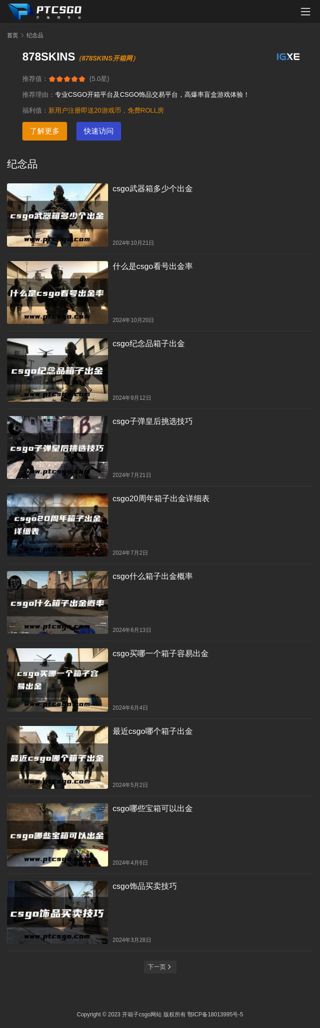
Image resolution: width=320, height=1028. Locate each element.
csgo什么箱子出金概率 (153, 576)
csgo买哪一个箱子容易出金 (161, 653)
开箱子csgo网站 (142, 1014)
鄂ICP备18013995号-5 (215, 1014)
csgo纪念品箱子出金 (149, 343)
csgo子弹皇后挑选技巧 (153, 421)
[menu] (305, 11)
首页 (12, 35)
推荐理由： (38, 94)
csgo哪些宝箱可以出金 (153, 808)
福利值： (35, 110)
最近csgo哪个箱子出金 (153, 731)
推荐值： (35, 78)
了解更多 (45, 131)
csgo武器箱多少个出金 (153, 188)
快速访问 (99, 131)
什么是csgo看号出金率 (153, 266)
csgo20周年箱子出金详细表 (161, 498)
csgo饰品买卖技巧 (145, 886)
